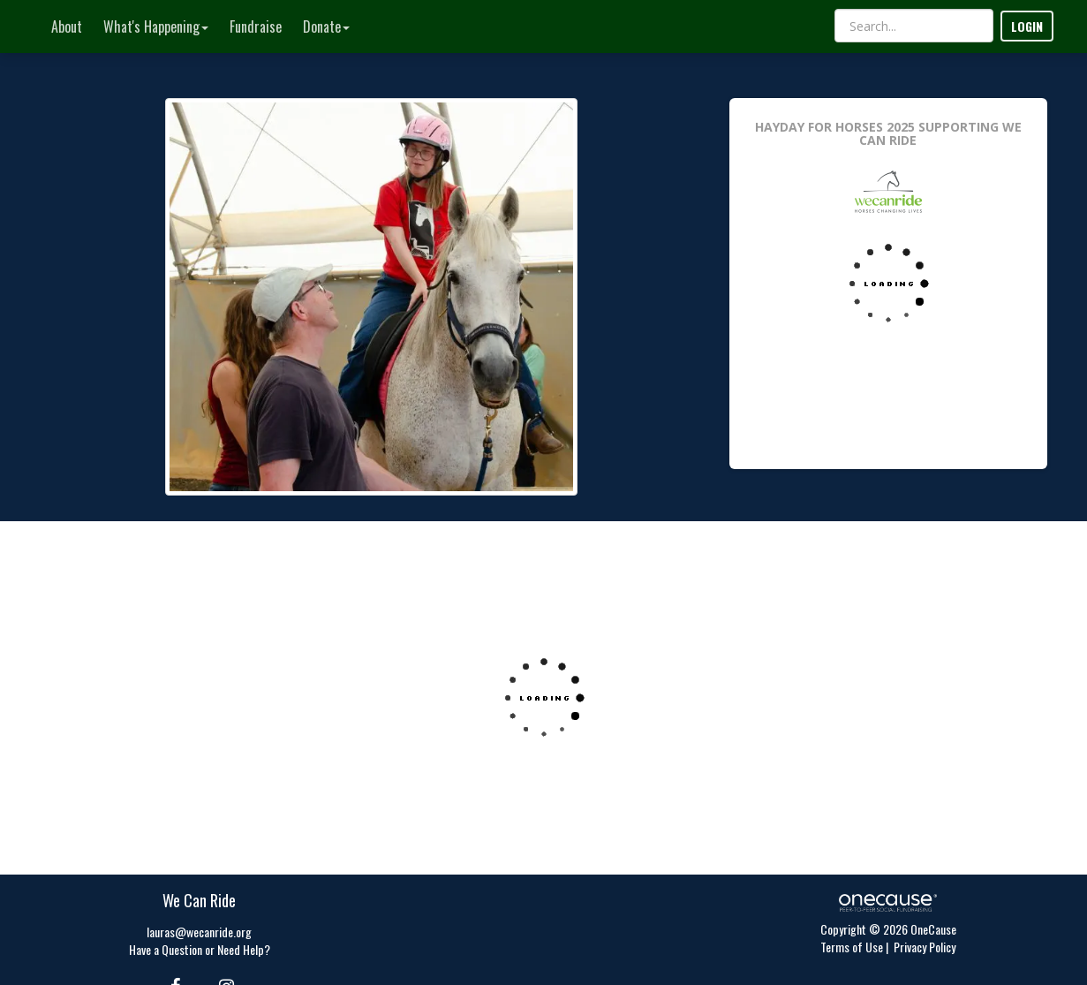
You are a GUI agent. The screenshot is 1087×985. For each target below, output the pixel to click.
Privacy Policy (924, 946)
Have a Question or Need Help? (199, 949)
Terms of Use (851, 946)
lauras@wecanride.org (199, 931)
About (66, 26)
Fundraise (256, 26)
